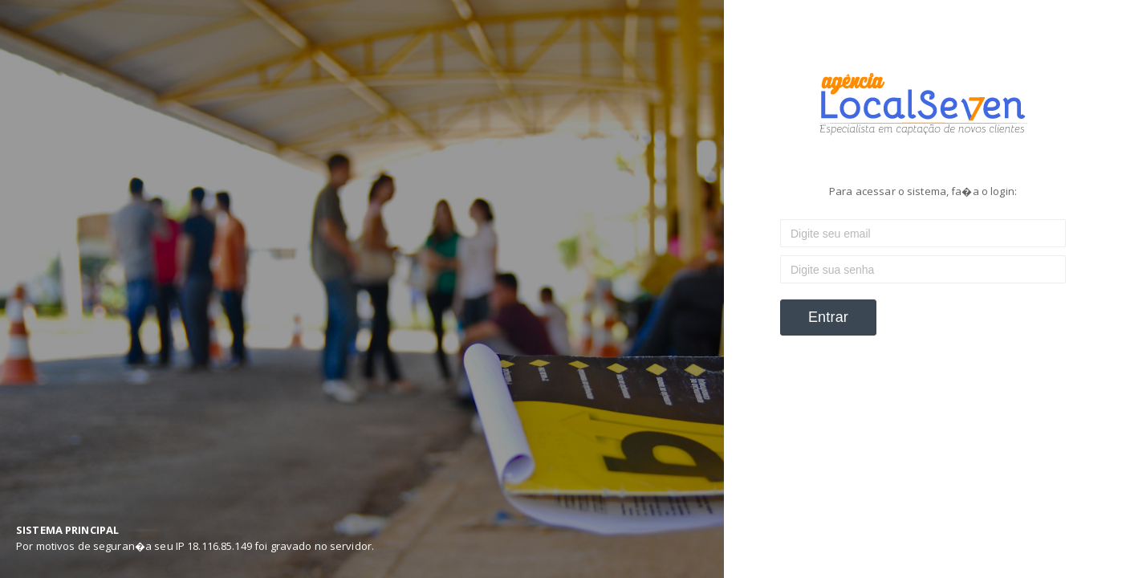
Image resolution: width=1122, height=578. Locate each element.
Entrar (828, 317)
